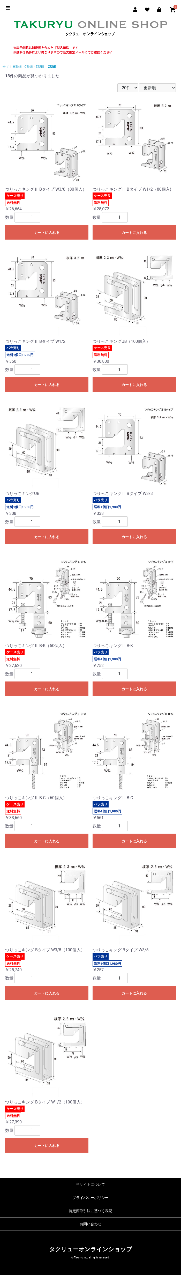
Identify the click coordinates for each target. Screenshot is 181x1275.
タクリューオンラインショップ (90, 1249)
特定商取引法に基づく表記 (90, 1211)
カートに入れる (46, 233)
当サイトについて (90, 1184)
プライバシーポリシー (90, 1198)
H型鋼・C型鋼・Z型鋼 (28, 67)
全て (6, 67)
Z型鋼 (52, 67)
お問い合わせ (90, 1224)
